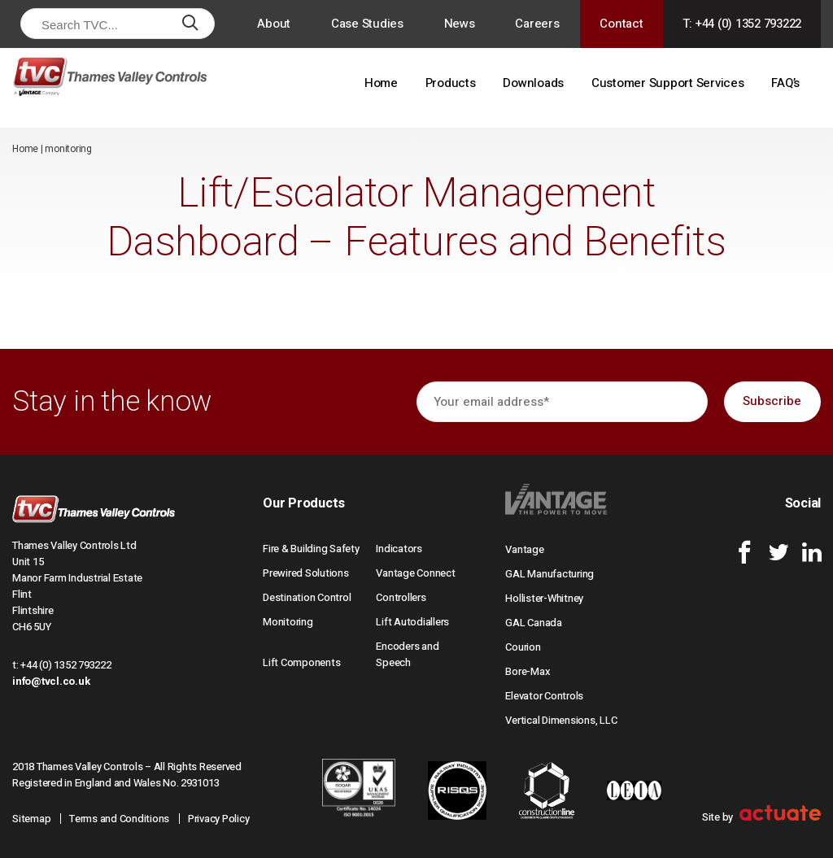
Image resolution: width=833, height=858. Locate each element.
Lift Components (301, 662)
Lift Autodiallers (412, 621)
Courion (522, 647)
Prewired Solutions (306, 573)
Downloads (533, 83)
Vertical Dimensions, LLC (561, 720)
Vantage (524, 549)
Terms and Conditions (119, 818)
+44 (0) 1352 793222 (65, 665)
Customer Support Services (667, 83)
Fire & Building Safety (311, 548)
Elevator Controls (544, 695)
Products (450, 83)
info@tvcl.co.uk (50, 681)
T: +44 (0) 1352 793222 (742, 24)
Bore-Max (527, 671)
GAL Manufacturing (549, 573)
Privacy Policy (219, 818)
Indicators (399, 548)
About (273, 24)
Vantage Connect (415, 573)
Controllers (400, 597)
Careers (537, 24)
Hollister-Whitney (544, 598)
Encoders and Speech (407, 654)
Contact (621, 24)
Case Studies (367, 24)
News (459, 24)
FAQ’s (785, 83)
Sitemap (31, 818)
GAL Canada (533, 622)
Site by (761, 817)
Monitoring (288, 621)
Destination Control (307, 597)
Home (381, 83)
